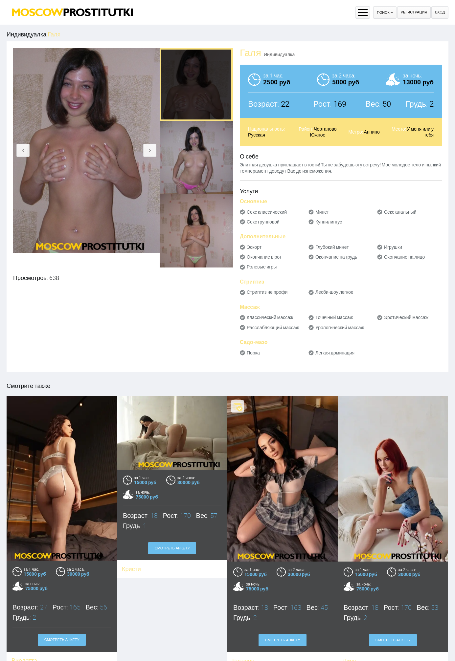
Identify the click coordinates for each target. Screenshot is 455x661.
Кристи (131, 568)
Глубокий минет (332, 247)
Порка (253, 352)
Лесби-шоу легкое (334, 292)
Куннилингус (328, 221)
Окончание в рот (264, 257)
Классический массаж (270, 317)
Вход (440, 12)
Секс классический (267, 212)
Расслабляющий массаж (273, 327)
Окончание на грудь (336, 257)
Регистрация (414, 12)
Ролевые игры (262, 266)
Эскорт (254, 247)
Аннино (372, 132)
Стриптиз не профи (267, 292)
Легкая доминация (334, 352)
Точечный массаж (334, 317)
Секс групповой (263, 221)
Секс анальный (400, 212)
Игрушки (393, 247)
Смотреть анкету (62, 640)
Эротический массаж (406, 317)
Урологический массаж (339, 327)
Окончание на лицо (404, 257)
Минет (322, 212)
